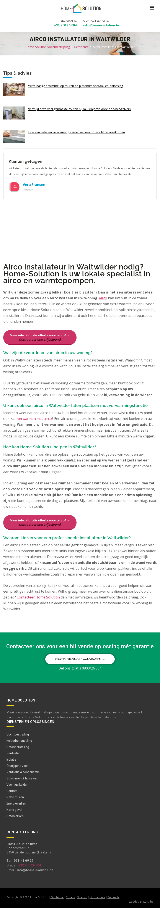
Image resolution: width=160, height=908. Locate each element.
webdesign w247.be (141, 901)
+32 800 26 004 (65, 25)
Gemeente (81, 46)
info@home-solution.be (101, 25)
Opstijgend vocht (18, 765)
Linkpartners (97, 896)
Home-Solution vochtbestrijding (47, 46)
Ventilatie (13, 753)
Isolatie (11, 759)
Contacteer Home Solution (38, 596)
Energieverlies (16, 803)
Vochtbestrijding (18, 734)
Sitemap (82, 896)
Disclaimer (57, 896)
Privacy (70, 896)
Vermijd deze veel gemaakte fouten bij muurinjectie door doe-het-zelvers (79, 108)
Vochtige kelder (17, 784)
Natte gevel (14, 809)
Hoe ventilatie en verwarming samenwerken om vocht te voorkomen (76, 131)
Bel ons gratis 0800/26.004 (80, 667)
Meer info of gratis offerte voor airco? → (40, 336)
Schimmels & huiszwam (23, 778)
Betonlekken (15, 815)
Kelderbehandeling (19, 740)
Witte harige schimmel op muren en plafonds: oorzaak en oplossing (75, 85)
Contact (12, 790)
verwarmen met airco (34, 418)
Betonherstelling (18, 746)
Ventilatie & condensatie (23, 771)
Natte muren (15, 796)
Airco (103, 297)
